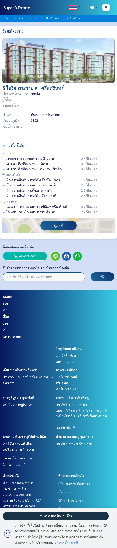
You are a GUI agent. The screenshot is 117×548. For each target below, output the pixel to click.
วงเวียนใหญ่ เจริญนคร (18, 458)
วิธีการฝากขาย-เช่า (70, 500)
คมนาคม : (8, 153)
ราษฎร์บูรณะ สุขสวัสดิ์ (18, 397)
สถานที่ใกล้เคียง (14, 145)
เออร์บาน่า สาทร (66, 388)
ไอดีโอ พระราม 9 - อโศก (18, 449)
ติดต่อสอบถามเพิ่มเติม (18, 247)
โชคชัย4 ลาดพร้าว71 (16, 488)
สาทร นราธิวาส (67, 370)
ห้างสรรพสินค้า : (12, 175)
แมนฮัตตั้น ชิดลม (67, 355)
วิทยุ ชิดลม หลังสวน (69, 348)
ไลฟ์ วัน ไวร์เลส (65, 361)
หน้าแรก (7, 18)
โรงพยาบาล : (10, 201)
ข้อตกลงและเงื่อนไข (71, 476)
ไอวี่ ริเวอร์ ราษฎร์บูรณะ (17, 404)
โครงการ (22, 18)
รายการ (36, 18)
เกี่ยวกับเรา (65, 492)
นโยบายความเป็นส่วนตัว (74, 484)
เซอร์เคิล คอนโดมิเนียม (18, 443)
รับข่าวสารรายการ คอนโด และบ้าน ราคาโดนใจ (36, 268)
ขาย (5, 304)
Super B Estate (17, 7)
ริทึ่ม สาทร (62, 383)
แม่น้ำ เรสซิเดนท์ (66, 377)
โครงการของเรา (13, 336)
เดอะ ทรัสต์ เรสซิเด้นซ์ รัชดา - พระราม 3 (81, 410)
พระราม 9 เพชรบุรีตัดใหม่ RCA (24, 436)
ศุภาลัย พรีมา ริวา (66, 427)
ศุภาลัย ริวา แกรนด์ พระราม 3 (74, 404)
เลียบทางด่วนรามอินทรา (20, 370)
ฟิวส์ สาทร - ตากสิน (15, 465)
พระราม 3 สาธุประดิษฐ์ (72, 397)
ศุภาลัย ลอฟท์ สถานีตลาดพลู (74, 443)
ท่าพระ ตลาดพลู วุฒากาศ (74, 436)
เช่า (5, 310)
